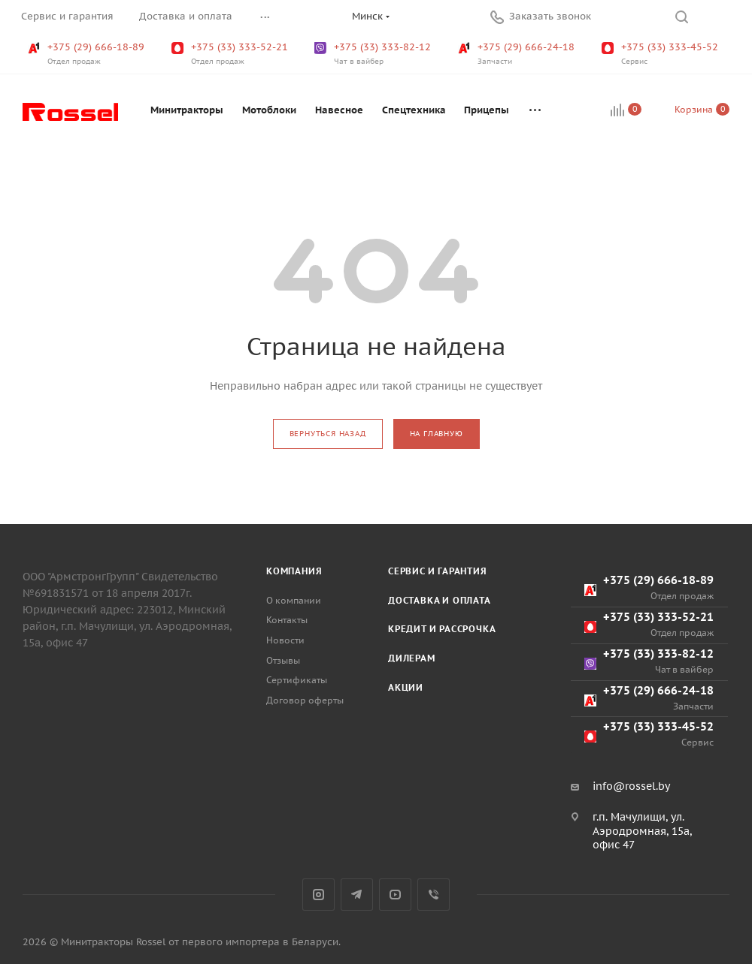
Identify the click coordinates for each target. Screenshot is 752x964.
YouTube (395, 894)
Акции (405, 687)
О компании (293, 600)
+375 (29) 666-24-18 (518, 54)
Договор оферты (305, 700)
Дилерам (411, 658)
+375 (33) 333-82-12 (374, 54)
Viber (433, 894)
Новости (285, 640)
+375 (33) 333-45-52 (661, 54)
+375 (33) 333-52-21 (231, 54)
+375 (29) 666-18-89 (87, 54)
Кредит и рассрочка (442, 628)
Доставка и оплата (439, 600)
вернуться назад (328, 433)
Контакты (287, 619)
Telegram (357, 894)
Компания (294, 571)
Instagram (318, 894)
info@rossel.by (631, 786)
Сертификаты (296, 679)
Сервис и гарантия (437, 571)
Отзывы (283, 660)
